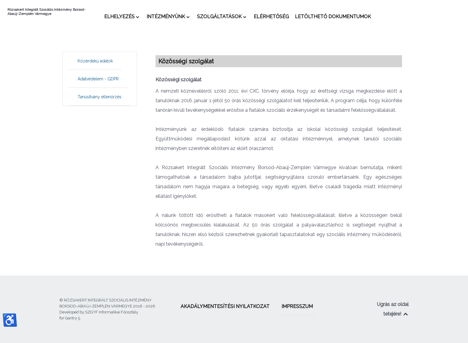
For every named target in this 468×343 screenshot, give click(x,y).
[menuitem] (122, 16)
